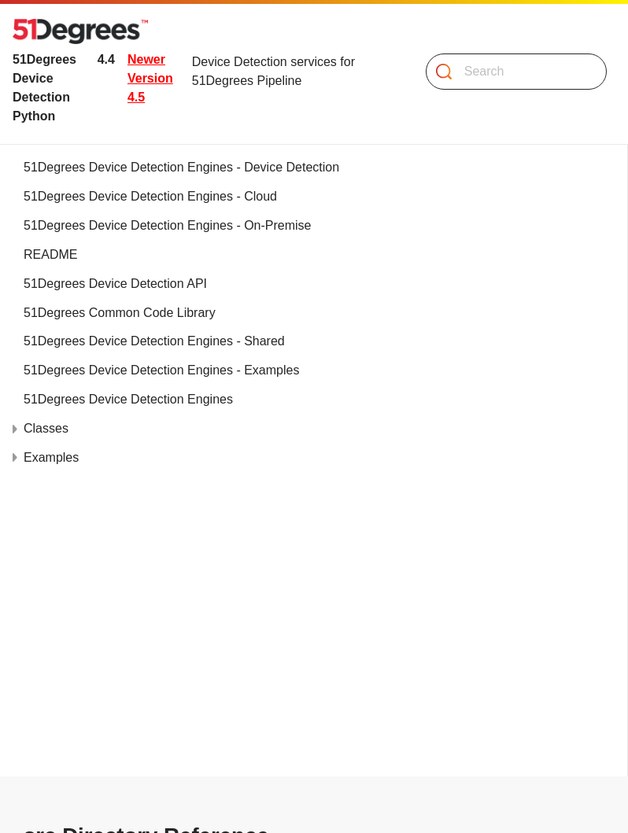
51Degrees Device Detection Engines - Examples (161, 370)
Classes (46, 428)
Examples (51, 457)
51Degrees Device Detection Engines (128, 399)
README (50, 254)
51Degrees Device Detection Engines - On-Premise (168, 225)
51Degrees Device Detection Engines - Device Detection (181, 167)
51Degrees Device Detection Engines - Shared (154, 341)
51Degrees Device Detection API (115, 283)
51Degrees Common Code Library (120, 312)
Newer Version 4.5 (150, 78)
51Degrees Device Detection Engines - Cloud (150, 196)
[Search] (510, 71)
